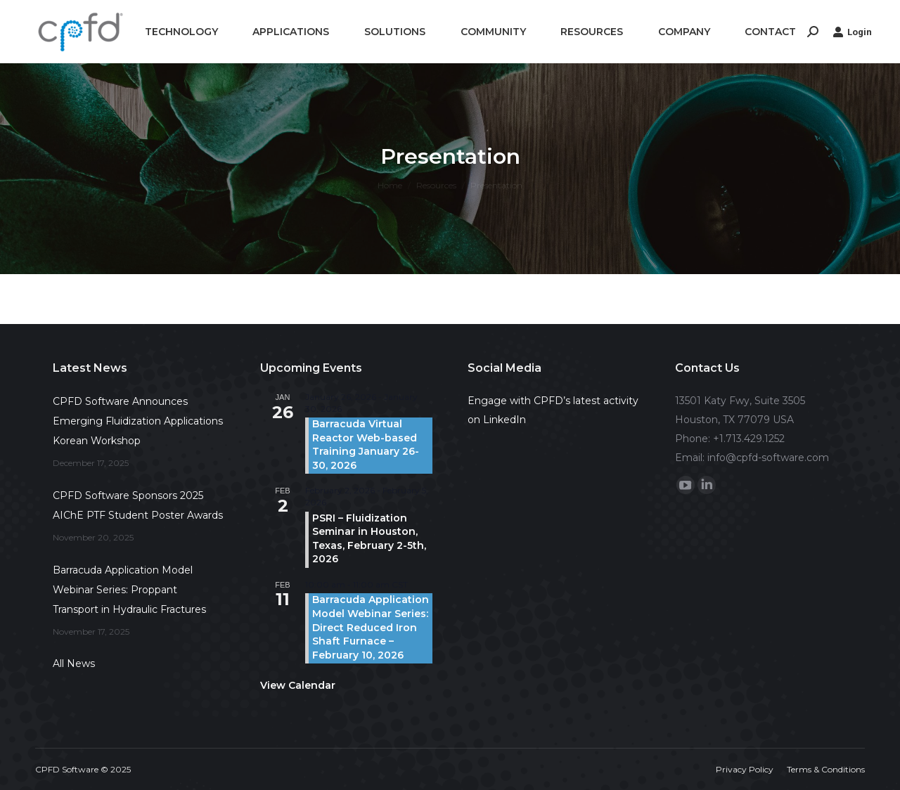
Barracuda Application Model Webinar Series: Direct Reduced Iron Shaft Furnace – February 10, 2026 (370, 627)
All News (74, 663)
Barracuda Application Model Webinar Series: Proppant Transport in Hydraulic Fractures (129, 590)
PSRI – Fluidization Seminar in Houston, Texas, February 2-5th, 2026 (369, 539)
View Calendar (297, 685)
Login (852, 31)
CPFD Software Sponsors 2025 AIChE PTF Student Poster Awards (138, 505)
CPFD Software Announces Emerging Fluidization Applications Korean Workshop (138, 421)
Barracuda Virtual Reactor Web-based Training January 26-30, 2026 (365, 444)
